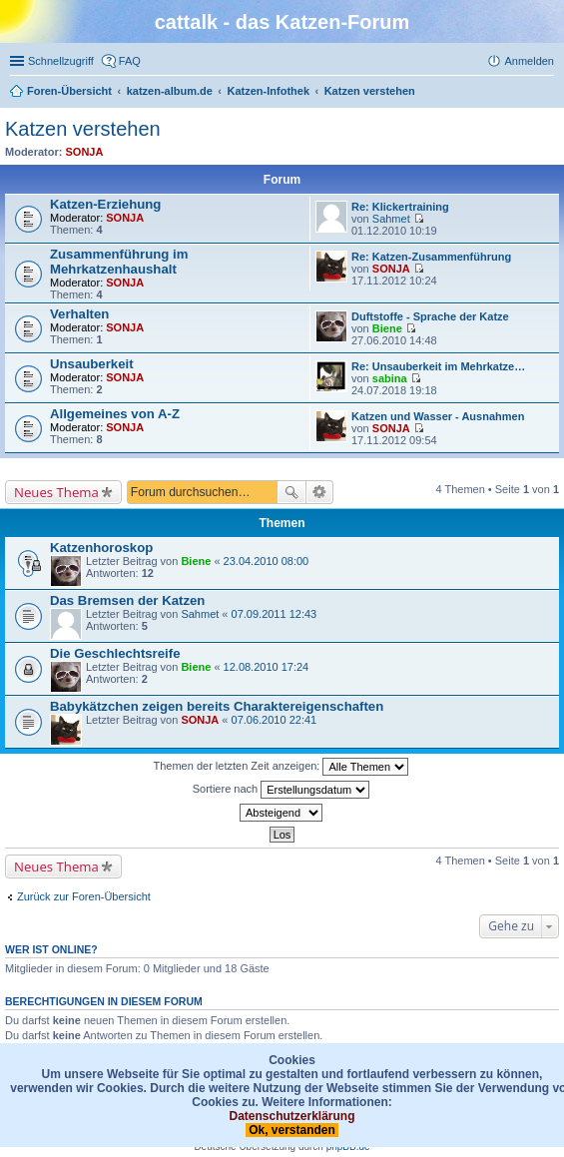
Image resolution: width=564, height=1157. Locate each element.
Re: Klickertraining (400, 207)
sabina (389, 378)
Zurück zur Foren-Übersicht (84, 896)
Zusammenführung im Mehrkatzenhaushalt (119, 262)
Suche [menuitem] (548, 93)
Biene (387, 328)
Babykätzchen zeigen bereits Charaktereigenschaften (216, 706)
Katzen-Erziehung (105, 204)
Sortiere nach (281, 790)
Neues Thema (56, 492)
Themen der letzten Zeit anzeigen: (281, 767)
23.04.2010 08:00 (266, 561)
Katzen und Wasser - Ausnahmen (437, 416)
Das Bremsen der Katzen (127, 600)
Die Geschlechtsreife (115, 653)
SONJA (85, 152)
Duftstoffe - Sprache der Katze (430, 316)
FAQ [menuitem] (130, 61)
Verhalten (79, 313)
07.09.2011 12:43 (274, 614)
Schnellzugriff (61, 61)
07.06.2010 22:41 (274, 720)
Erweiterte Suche (319, 492)
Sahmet (391, 219)
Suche (291, 492)
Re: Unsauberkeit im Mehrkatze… (438, 366)
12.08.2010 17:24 (266, 667)
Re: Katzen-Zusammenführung (431, 257)
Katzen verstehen (83, 129)
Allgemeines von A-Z (115, 413)
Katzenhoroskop (101, 547)
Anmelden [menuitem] (529, 61)
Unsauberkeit (92, 363)
